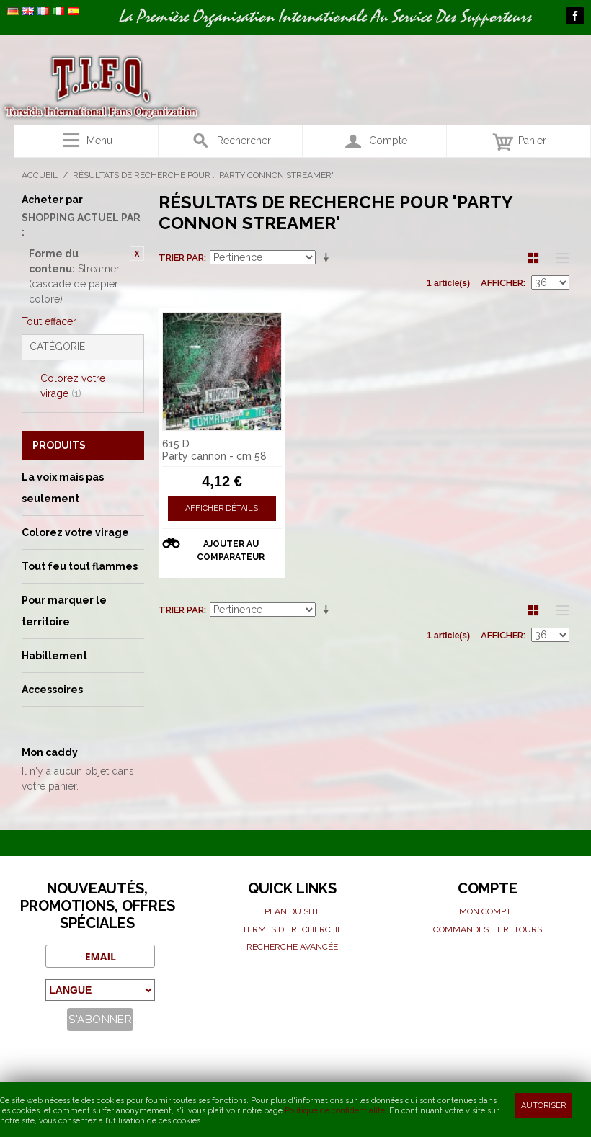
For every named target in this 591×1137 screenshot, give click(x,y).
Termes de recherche (292, 929)
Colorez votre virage (72, 386)
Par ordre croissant (328, 258)
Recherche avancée (292, 947)
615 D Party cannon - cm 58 (214, 450)
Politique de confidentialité (335, 1110)
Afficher (502, 282)
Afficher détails (221, 508)
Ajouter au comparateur (231, 550)
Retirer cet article (137, 253)
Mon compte (487, 911)
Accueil (40, 175)
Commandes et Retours (487, 929)
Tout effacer (49, 321)
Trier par (181, 257)
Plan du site (293, 911)
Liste (558, 258)
